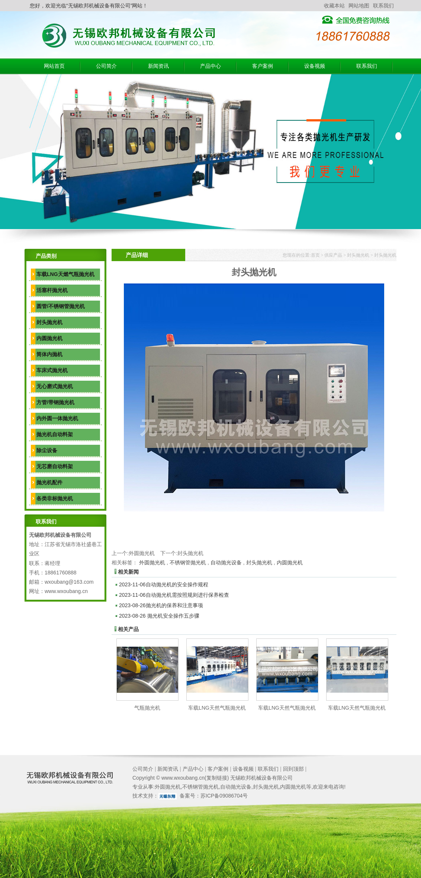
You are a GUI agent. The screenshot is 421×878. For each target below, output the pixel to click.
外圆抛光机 (142, 553)
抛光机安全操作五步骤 (159, 616)
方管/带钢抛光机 (55, 402)
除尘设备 (46, 450)
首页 (315, 255)
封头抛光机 (49, 322)
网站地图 (358, 6)
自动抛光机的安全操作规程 (163, 584)
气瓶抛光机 (147, 708)
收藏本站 (334, 6)
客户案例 (262, 66)
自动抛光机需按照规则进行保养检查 (174, 595)
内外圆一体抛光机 (57, 418)
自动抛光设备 (226, 562)
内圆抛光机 (49, 338)
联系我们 (383, 6)
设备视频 (314, 66)
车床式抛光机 (52, 370)
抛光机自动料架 (54, 434)
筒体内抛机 (49, 354)
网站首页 (54, 66)
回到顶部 (293, 769)
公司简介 (106, 66)
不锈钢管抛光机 (188, 562)
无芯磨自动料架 (54, 466)
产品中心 (210, 66)
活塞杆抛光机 (52, 290)
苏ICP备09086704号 (224, 796)
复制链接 (216, 778)
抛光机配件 (49, 482)
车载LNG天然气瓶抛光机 (217, 708)
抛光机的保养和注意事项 (161, 605)
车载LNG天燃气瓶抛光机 (65, 274)
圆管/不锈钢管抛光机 (60, 306)
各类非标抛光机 (54, 498)
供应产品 (333, 255)
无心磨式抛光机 (54, 386)
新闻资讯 (158, 66)
